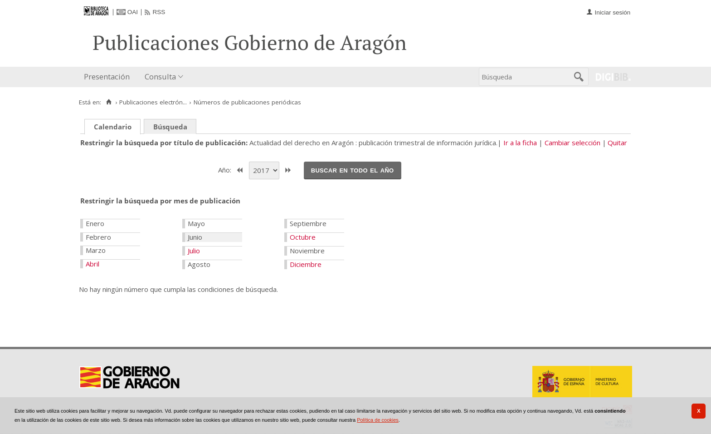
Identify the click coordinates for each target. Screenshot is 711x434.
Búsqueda (170, 126)
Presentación (107, 76)
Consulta (160, 76)
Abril (92, 263)
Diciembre (305, 264)
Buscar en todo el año (352, 169)
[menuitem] (108, 77)
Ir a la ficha (520, 142)
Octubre (303, 237)
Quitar (617, 142)
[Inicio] (108, 102)
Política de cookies (378, 420)
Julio (194, 250)
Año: (225, 169)
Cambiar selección (572, 142)
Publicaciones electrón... (153, 102)
